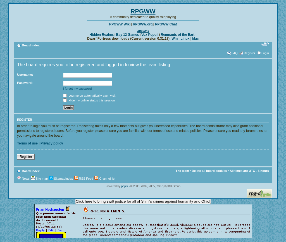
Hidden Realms (102, 35)
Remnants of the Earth (178, 35)
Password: (25, 82)
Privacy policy (51, 143)
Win (174, 39)
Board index (31, 45)
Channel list (104, 178)
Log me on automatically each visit (89, 95)
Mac (195, 39)
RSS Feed (83, 178)
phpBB (125, 186)
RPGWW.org (143, 24)
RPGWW (142, 11)
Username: (25, 74)
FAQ (235, 53)
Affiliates (143, 31)
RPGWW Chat (166, 24)
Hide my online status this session (89, 100)
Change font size (265, 44)
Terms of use (27, 143)
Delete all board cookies (209, 170)
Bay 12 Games (127, 35)
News (23, 178)
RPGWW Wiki (120, 24)
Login (265, 53)
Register (249, 53)
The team (182, 170)
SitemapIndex (61, 178)
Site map (39, 178)
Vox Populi (149, 35)
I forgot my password (77, 88)
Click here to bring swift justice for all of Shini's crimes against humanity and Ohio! (143, 201)
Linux (184, 39)
